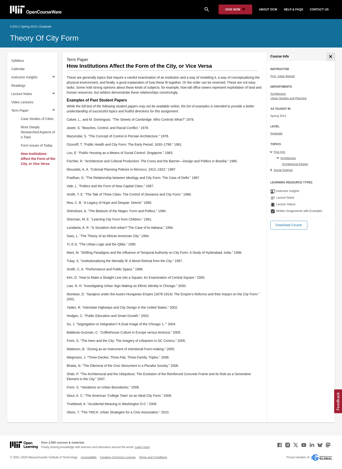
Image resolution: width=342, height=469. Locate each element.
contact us (319, 9)
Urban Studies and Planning (288, 98)
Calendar (18, 69)
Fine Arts (279, 152)
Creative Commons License (118, 457)
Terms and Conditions (153, 457)
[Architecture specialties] (278, 158)
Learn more (142, 447)
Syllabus (17, 60)
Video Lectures (22, 102)
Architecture (278, 94)
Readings (18, 85)
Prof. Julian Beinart (282, 76)
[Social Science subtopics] (272, 170)
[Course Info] (331, 57)
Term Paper (19, 110)
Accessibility (89, 457)
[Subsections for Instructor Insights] (53, 77)
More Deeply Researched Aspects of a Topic (38, 132)
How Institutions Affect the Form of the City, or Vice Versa (38, 159)
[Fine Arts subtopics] (272, 152)
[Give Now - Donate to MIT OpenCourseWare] (235, 9)
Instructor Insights (24, 77)
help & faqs (293, 9)
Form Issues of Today (37, 145)
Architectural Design (295, 164)
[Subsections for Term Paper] (53, 110)
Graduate (276, 133)
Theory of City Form (44, 38)
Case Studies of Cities (37, 119)
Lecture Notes (21, 94)
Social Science (283, 170)
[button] (288, 225)
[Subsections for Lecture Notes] (53, 94)
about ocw (268, 9)
